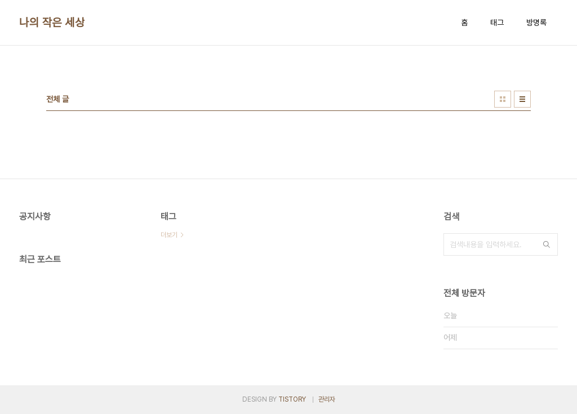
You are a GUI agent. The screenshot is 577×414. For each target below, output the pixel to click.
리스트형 (522, 99)
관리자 (326, 399)
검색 (546, 244)
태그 (497, 22)
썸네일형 (502, 99)
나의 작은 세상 (52, 22)
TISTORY (292, 399)
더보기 (169, 235)
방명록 (536, 22)
